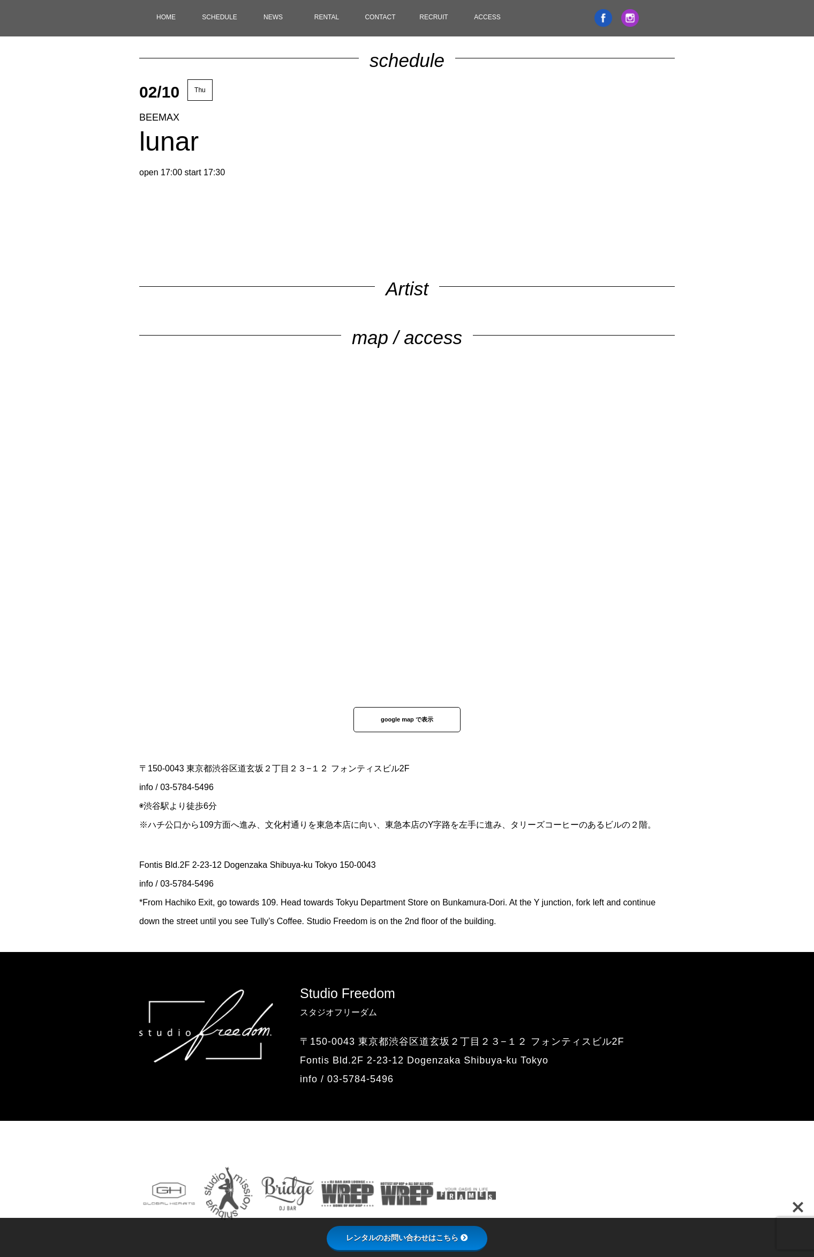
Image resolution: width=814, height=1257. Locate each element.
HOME (166, 17)
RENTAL (326, 17)
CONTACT (380, 17)
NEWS (273, 17)
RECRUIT (433, 17)
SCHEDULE (219, 17)
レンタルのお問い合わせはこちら (407, 1238)
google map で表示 (407, 719)
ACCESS (487, 17)
